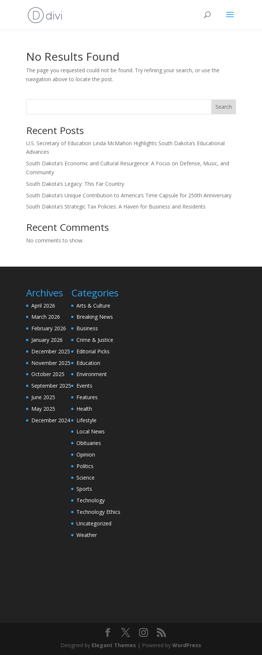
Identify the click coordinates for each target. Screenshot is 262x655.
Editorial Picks (93, 351)
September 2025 (51, 385)
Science (85, 477)
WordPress (186, 645)
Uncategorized (93, 523)
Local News (90, 431)
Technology (90, 500)
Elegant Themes (114, 645)
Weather (86, 534)
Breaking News (94, 316)
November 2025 (50, 362)
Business (87, 328)
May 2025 (43, 408)
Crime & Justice (94, 339)
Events (84, 385)
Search (223, 106)
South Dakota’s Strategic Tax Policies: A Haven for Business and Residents (116, 206)
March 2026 (45, 316)
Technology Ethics (98, 511)
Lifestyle (86, 420)
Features (87, 397)
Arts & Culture (93, 305)
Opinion (85, 454)
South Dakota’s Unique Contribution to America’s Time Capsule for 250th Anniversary (128, 195)
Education (88, 362)
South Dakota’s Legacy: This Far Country (75, 183)
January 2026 (47, 339)
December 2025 (50, 351)
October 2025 (47, 374)
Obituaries (88, 442)
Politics (85, 466)
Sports (84, 488)
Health (84, 408)
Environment (91, 374)
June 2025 (43, 397)
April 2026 (43, 305)
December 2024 (50, 420)
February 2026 (48, 328)
